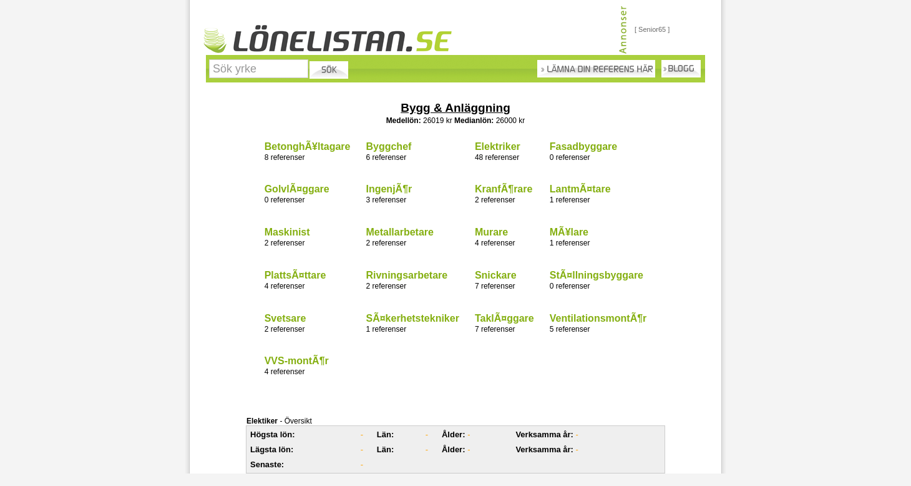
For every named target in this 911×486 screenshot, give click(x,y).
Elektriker (497, 146)
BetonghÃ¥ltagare (308, 146)
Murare (491, 232)
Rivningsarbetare (406, 275)
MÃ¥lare (569, 232)
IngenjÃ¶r (389, 189)
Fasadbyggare (583, 146)
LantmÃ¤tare (580, 189)
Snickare (496, 275)
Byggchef (388, 146)
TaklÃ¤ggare (504, 318)
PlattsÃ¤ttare (295, 275)
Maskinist (287, 232)
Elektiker (262, 421)
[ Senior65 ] (652, 29)
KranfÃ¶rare (503, 189)
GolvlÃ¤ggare (297, 189)
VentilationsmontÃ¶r (598, 318)
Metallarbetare (400, 232)
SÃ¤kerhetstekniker (412, 318)
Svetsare (285, 318)
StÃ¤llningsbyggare (596, 275)
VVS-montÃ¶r (297, 360)
